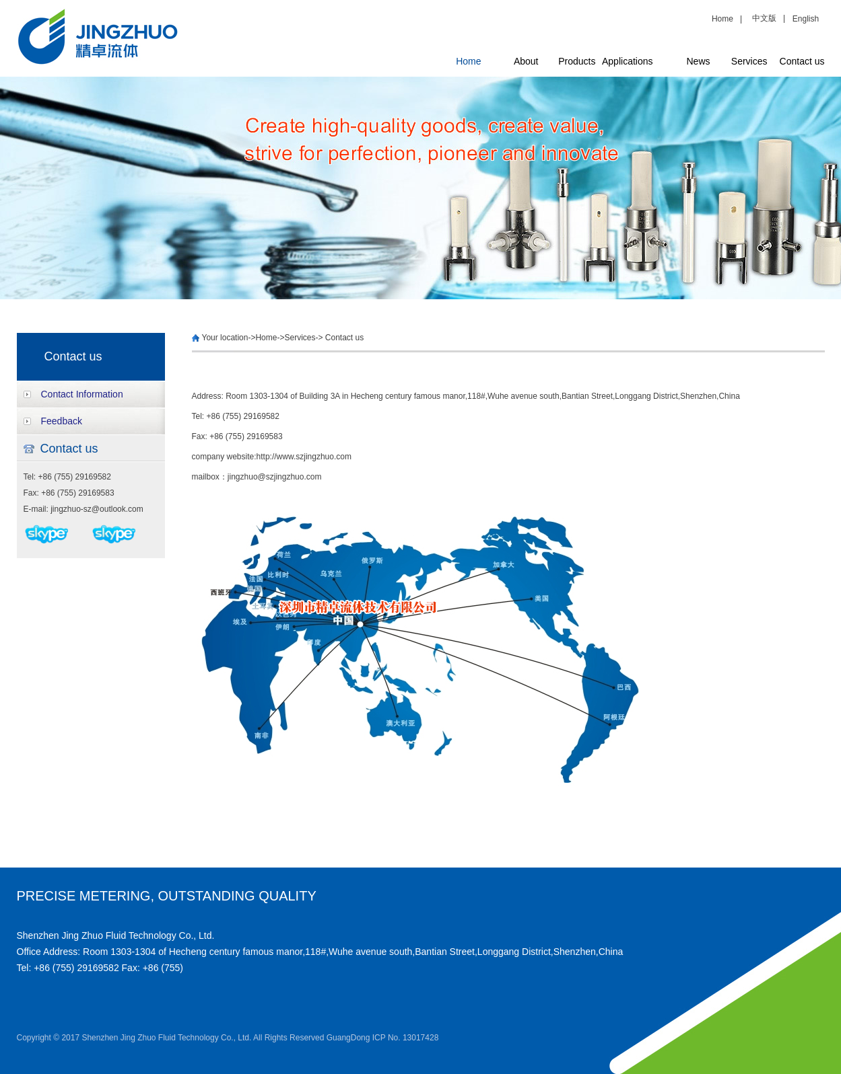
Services (749, 61)
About (526, 61)
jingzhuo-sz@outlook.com (97, 509)
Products (576, 61)
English (806, 19)
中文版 (764, 18)
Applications (627, 61)
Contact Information (82, 394)
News (698, 61)
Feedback (61, 421)
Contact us (802, 61)
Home (725, 19)
